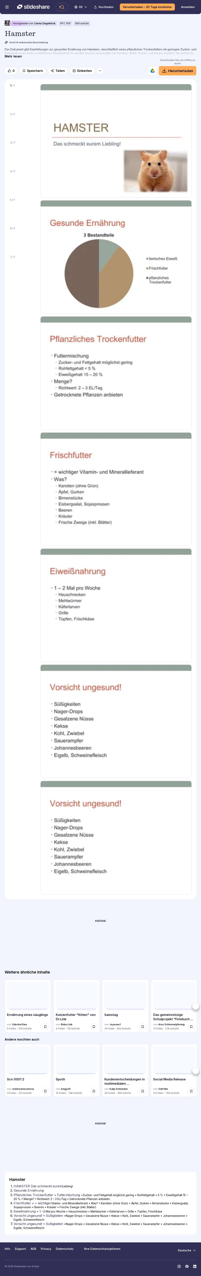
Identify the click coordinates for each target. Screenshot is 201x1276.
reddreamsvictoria (23, 1088)
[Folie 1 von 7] (22, 96)
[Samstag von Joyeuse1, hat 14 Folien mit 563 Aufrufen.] (125, 1006)
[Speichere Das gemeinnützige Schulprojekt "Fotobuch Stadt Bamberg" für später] (191, 1026)
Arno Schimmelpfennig (171, 1024)
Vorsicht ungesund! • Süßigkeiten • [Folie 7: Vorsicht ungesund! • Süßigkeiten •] (40, 1224)
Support (20, 1248)
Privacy (46, 1248)
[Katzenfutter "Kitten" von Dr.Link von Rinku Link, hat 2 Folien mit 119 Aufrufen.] (76, 1006)
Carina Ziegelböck (44, 23)
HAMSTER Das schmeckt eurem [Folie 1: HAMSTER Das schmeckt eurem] (38, 1186)
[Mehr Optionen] (100, 70)
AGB (33, 1248)
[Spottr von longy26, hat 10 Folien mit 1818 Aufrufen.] (76, 1070)
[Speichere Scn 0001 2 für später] (45, 1091)
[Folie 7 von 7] (22, 267)
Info (7, 1248)
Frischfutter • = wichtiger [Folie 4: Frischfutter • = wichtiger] (32, 1203)
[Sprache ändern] (81, 7)
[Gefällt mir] (11, 70)
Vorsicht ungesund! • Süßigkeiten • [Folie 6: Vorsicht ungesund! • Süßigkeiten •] (40, 1216)
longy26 (65, 1088)
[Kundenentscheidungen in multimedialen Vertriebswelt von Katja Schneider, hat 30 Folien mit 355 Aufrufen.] (125, 1070)
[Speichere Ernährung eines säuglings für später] (45, 1026)
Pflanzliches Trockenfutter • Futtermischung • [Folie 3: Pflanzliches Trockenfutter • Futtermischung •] (48, 1195)
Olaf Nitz (163, 1088)
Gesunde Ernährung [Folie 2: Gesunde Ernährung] (29, 1190)
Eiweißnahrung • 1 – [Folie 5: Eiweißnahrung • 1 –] (28, 1211)
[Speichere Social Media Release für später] (191, 1091)
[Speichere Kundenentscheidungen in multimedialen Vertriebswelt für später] (142, 1091)
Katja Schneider (118, 1088)
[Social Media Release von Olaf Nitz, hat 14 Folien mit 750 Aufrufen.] (174, 1070)
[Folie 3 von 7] (22, 153)
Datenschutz (65, 1248)
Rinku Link (66, 1024)
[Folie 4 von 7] (22, 182)
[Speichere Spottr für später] (93, 1091)
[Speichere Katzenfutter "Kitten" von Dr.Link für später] (93, 1026)
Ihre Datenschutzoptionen (99, 1248)
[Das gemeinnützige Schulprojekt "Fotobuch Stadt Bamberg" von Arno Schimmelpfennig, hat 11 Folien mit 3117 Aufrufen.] (174, 1006)
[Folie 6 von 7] (22, 239)
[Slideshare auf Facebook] (187, 1266)
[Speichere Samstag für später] (142, 1026)
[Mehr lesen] (13, 56)
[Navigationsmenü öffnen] (7, 7)
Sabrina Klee (19, 1024)
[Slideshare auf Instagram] (179, 1266)
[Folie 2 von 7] (22, 125)
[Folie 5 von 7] (22, 210)
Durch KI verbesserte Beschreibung (26, 42)
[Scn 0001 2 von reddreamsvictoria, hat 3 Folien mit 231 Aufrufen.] (27, 1070)
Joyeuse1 (115, 1024)
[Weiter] (195, 1006)
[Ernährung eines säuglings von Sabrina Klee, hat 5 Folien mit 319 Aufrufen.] (27, 1006)
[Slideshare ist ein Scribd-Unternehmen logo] (33, 7)
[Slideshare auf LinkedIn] (194, 1266)
